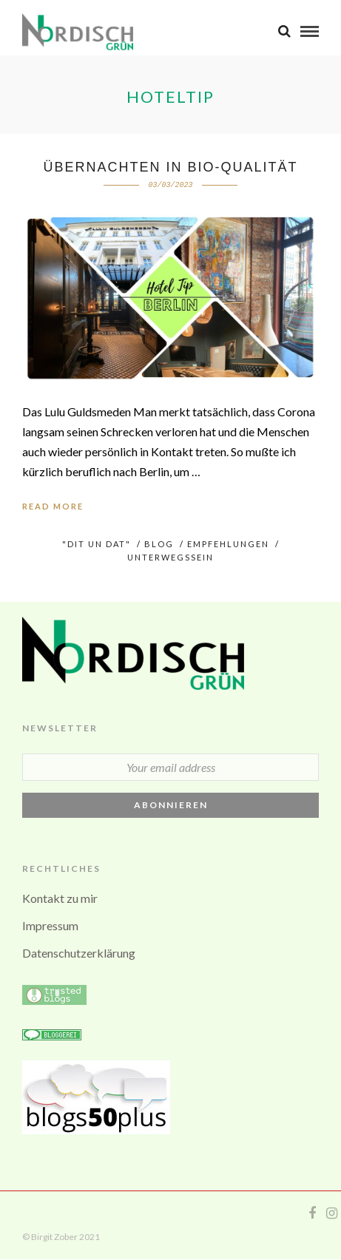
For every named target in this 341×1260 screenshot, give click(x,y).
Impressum (50, 925)
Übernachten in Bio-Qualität (170, 167)
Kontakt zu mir (60, 898)
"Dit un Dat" (96, 544)
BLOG (159, 544)
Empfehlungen (228, 544)
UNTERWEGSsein (170, 557)
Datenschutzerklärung (78, 953)
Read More (53, 506)
